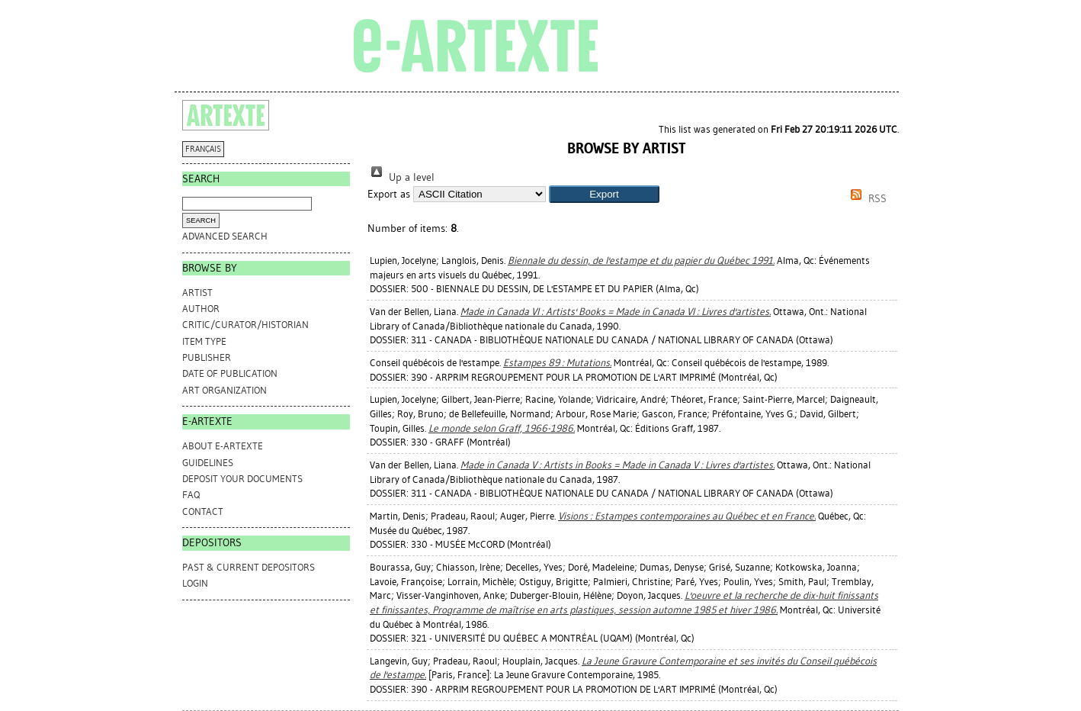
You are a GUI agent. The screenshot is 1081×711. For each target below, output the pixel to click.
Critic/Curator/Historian (245, 324)
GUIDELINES (207, 462)
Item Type (204, 341)
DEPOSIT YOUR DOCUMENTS (242, 478)
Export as (388, 194)
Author (201, 308)
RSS (866, 198)
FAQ (191, 494)
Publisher (206, 357)
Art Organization (224, 390)
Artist (197, 292)
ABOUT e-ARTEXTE (222, 446)
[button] (604, 194)
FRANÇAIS (203, 149)
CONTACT (202, 511)
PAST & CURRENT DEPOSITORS (248, 567)
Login (195, 583)
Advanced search (225, 236)
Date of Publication (229, 373)
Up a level (401, 177)
